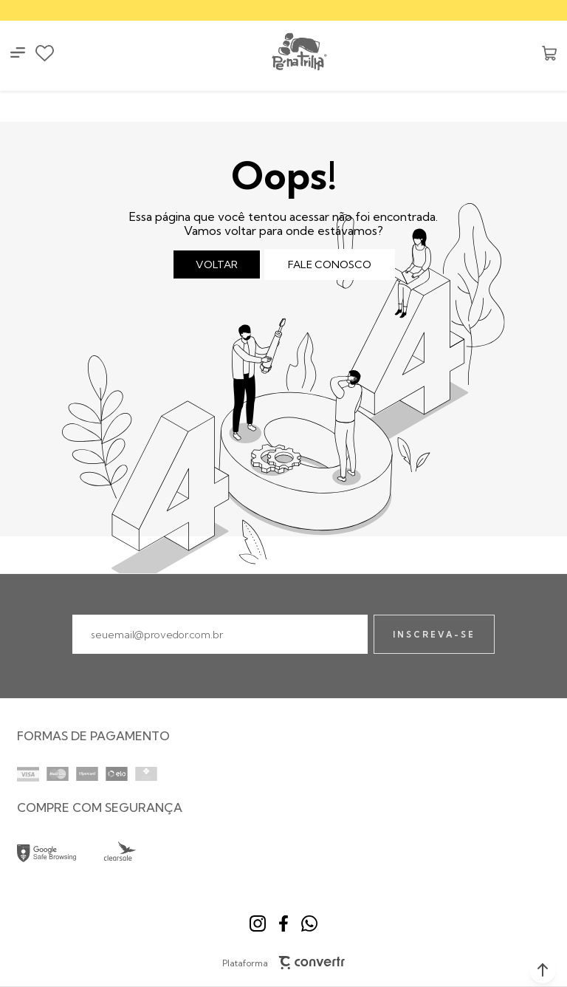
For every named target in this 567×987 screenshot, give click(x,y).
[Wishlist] (44, 53)
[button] (542, 970)
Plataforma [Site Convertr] (284, 962)
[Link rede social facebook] (283, 923)
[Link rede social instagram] (258, 923)
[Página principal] (298, 53)
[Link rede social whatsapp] (309, 923)
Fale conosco (329, 264)
